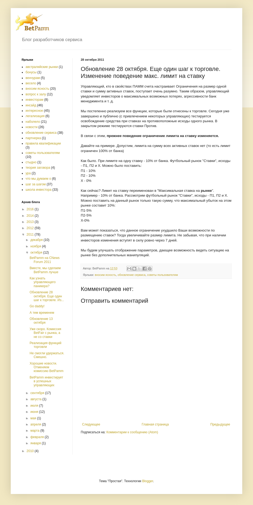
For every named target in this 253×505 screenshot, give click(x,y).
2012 (31, 228)
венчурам (33, 78)
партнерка (33, 138)
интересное (34, 111)
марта (35, 430)
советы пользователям (162, 274)
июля (34, 405)
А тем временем (42, 313)
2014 (31, 216)
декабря (37, 240)
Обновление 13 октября (41, 320)
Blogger (147, 481)
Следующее (91, 424)
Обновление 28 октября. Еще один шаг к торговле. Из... (47, 296)
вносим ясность (105, 274)
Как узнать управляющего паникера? (43, 282)
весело (31, 83)
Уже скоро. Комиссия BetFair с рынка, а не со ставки (45, 333)
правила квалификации (43, 143)
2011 (31, 234)
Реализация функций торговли (45, 345)
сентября (37, 393)
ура (28, 173)
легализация (35, 116)
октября (36, 252)
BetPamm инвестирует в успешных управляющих (46, 381)
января (36, 443)
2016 (31, 209)
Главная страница (155, 424)
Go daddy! (37, 306)
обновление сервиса (132, 274)
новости (31, 127)
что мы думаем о (38, 179)
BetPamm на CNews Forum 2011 (44, 260)
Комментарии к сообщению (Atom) (132, 432)
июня (34, 412)
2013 (31, 222)
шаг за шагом (36, 184)
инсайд (31, 105)
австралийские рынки (42, 67)
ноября (36, 246)
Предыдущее (220, 424)
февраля (37, 437)
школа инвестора (38, 190)
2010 (31, 451)
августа (36, 399)
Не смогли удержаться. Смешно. (47, 355)
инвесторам (34, 100)
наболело (33, 122)
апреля (36, 424)
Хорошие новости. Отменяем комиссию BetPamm (47, 367)
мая (33, 418)
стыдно (31, 162)
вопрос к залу (36, 94)
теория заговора (38, 167)
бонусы (31, 72)
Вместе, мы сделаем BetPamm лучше (45, 270)
